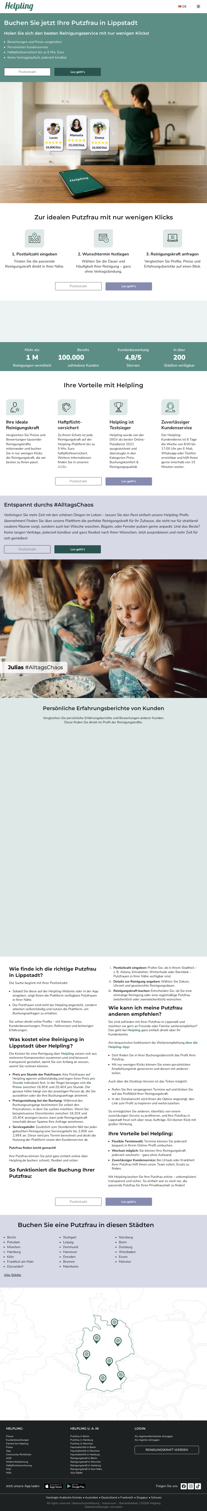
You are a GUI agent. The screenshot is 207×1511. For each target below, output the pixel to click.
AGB (8, 1458)
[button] (185, 6)
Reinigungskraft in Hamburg (85, 1465)
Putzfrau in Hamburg (81, 1440)
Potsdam (13, 1242)
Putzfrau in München (81, 1443)
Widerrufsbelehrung (17, 1461)
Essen (123, 1257)
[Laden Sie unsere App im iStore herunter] (53, 1486)
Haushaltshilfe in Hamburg (85, 1454)
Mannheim (70, 1266)
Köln (10, 1257)
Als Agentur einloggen (147, 1440)
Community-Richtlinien (18, 1454)
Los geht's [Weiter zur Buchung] (78, 72)
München (13, 1247)
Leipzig (68, 1242)
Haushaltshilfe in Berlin (83, 1447)
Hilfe (8, 1472)
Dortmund (70, 1247)
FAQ (8, 1469)
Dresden (69, 1257)
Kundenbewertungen (17, 1440)
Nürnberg (126, 1237)
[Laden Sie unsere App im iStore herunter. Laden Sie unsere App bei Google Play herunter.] (76, 1486)
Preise (9, 1447)
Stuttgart (69, 1237)
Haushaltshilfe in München (85, 1450)
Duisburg (125, 1247)
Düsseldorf (15, 1266)
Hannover (70, 1252)
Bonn (123, 1242)
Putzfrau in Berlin (79, 1436)
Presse (9, 1436)
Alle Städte (12, 1275)
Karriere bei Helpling (17, 1443)
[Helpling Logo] (19, 6)
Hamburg (14, 1252)
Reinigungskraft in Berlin (83, 1458)
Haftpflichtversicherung (19, 1465)
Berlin (11, 1237)
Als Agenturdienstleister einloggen (154, 1436)
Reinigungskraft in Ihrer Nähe (86, 1469)
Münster (125, 1261)
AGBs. (62, 467)
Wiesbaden (127, 1252)
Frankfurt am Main (20, 1261)
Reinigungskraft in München (85, 1461)
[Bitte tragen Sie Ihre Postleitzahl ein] (27, 72)
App (8, 1450)
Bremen (69, 1261)
